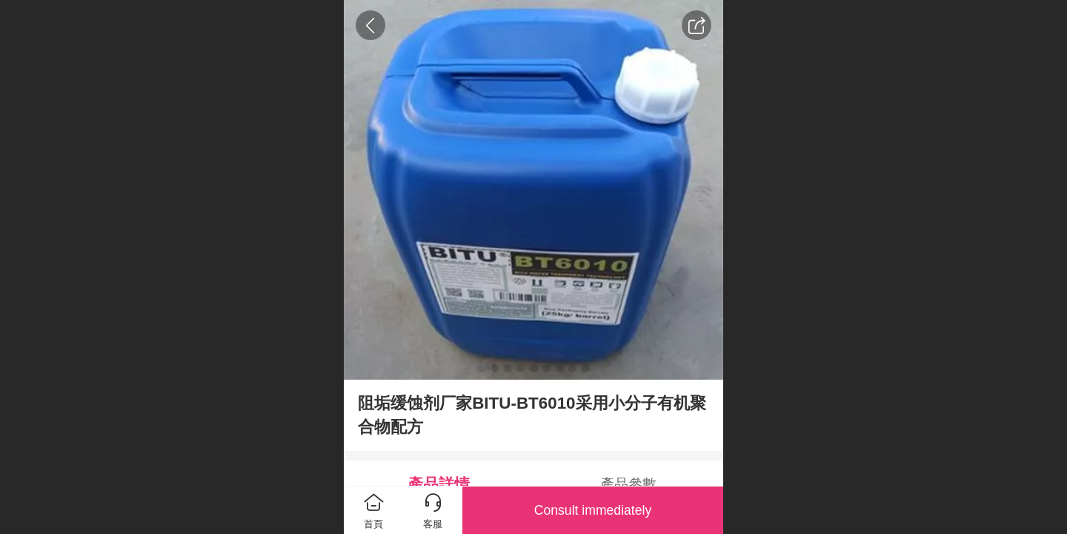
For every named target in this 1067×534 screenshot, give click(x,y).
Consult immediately (592, 510)
